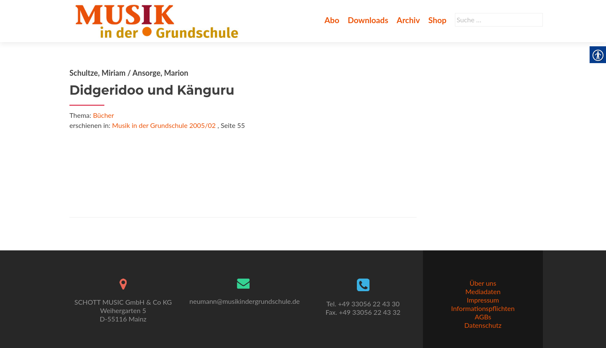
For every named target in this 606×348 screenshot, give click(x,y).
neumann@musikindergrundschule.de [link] (244, 301)
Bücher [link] (103, 115)
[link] (158, 20)
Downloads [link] (368, 20)
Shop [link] (437, 20)
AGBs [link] (483, 317)
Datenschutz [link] (482, 325)
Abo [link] (331, 20)
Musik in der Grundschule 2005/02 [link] (163, 125)
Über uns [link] (483, 283)
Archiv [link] (408, 20)
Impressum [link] (483, 300)
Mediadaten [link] (483, 291)
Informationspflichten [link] (483, 308)
